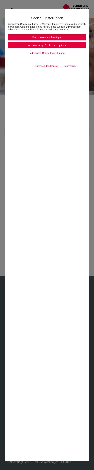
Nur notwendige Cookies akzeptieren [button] (47, 45)
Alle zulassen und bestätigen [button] (47, 37)
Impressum (70, 66)
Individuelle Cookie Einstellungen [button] (47, 53)
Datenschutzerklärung (46, 66)
